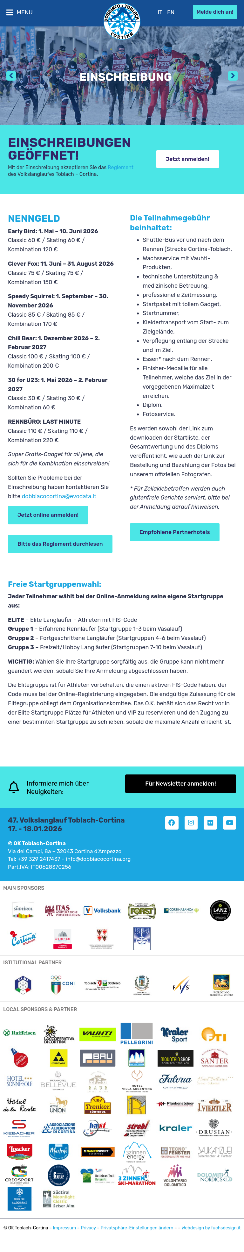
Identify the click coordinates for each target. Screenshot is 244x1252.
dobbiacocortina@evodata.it (59, 496)
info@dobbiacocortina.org (98, 865)
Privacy (88, 1234)
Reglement (120, 167)
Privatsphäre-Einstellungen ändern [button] (137, 1234)
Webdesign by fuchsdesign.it (211, 1234)
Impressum (64, 1234)
